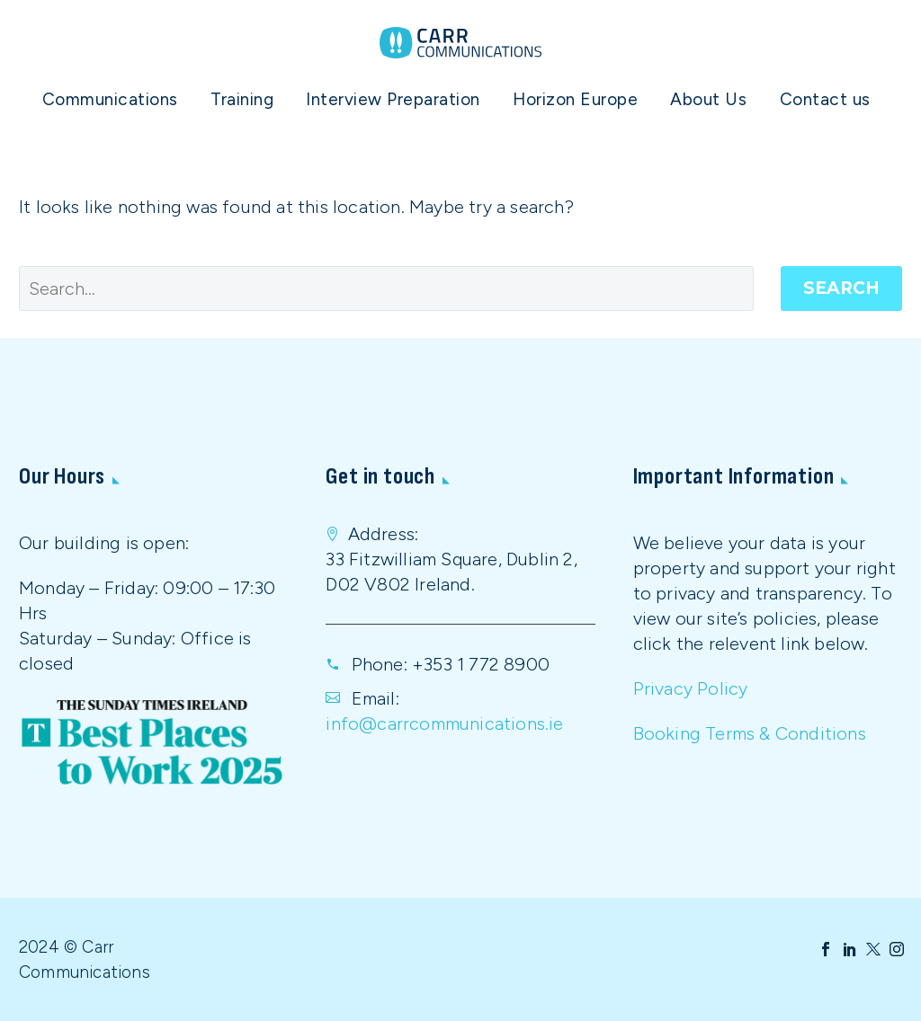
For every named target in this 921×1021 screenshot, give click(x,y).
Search (841, 288)
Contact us (825, 99)
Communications (110, 99)
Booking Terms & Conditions (749, 733)
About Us (708, 99)
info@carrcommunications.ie (444, 723)
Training (241, 99)
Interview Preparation (393, 99)
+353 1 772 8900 (481, 664)
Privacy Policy (690, 688)
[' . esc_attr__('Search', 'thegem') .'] (386, 288)
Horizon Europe (575, 99)
